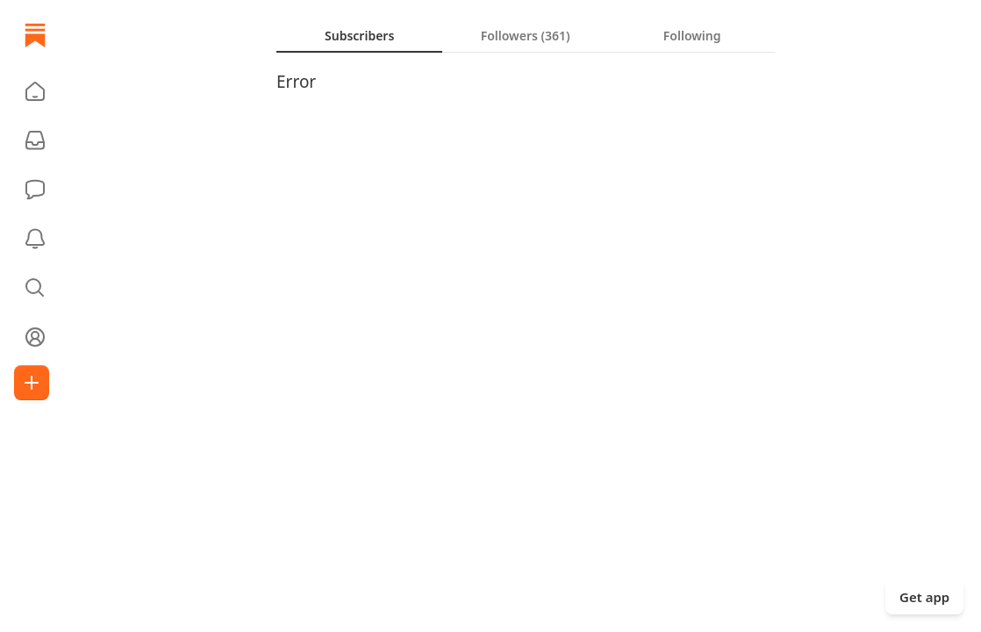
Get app (924, 597)
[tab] (359, 35)
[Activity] (35, 239)
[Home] (35, 35)
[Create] (31, 382)
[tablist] (525, 35)
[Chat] (35, 190)
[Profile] (35, 337)
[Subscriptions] (35, 140)
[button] (35, 91)
